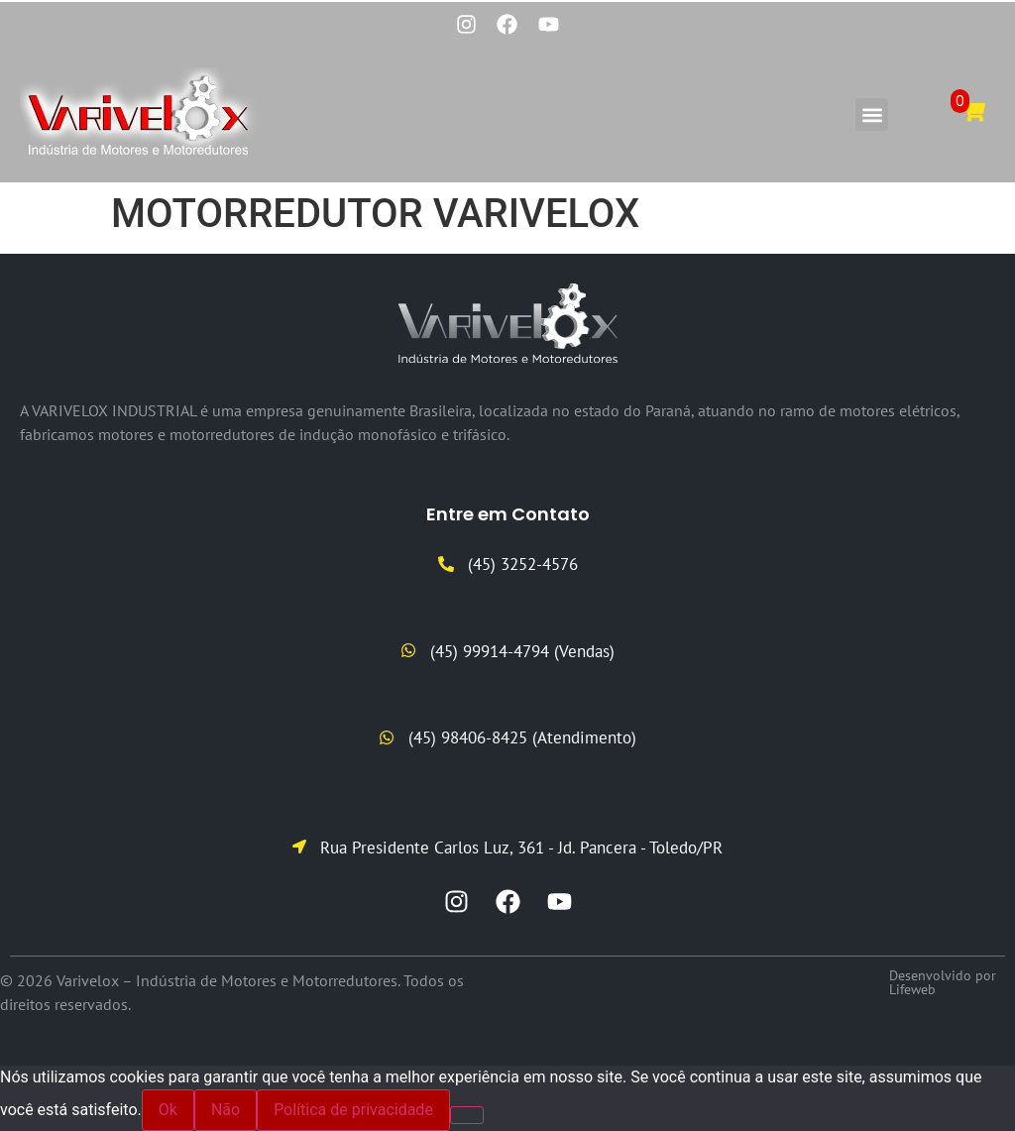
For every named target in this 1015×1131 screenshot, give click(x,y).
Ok (168, 1109)
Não (225, 1109)
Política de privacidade (353, 1109)
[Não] (467, 1115)
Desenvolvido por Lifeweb (942, 982)
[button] (871, 115)
